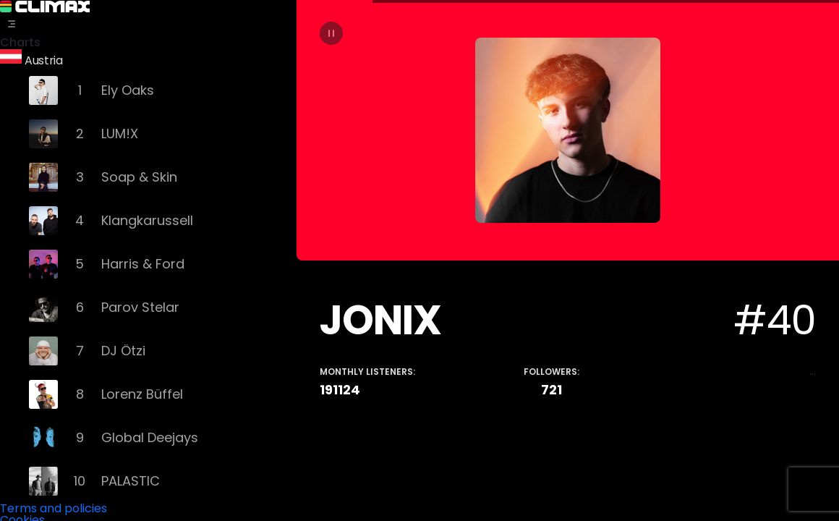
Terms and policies (53, 506)
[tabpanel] (568, 260)
